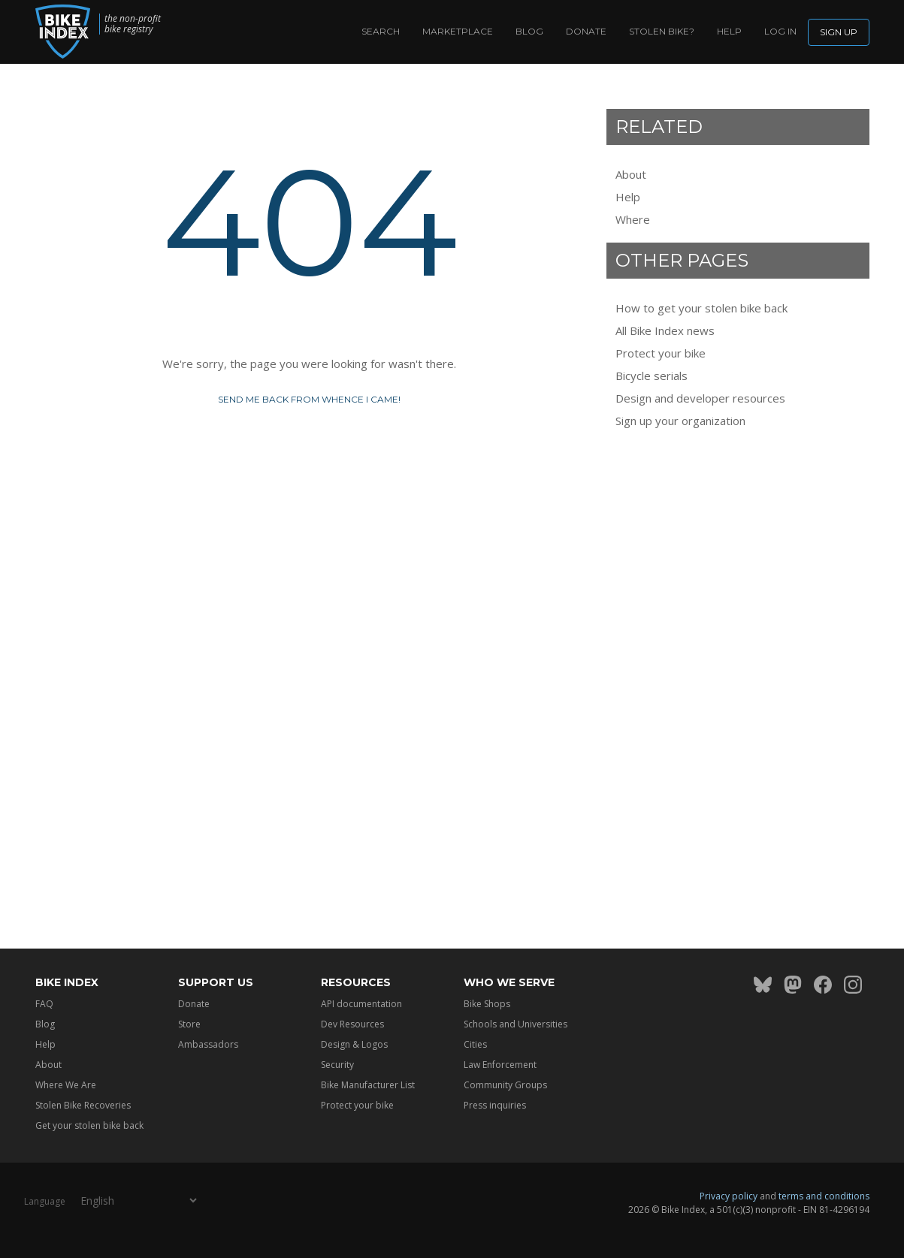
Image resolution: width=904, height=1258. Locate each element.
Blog (529, 31)
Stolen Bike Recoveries (83, 1105)
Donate (586, 31)
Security (337, 1064)
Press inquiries (495, 1105)
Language (44, 1201)
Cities (475, 1044)
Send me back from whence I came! (309, 399)
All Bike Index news (665, 330)
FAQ (44, 1003)
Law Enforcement (500, 1064)
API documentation (361, 1003)
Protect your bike (660, 353)
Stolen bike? (661, 31)
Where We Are (65, 1085)
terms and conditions (824, 1196)
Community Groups (505, 1085)
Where (632, 219)
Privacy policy (728, 1196)
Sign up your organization (680, 420)
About (630, 174)
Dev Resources (352, 1024)
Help (729, 31)
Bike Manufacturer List (368, 1085)
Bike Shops (487, 1003)
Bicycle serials (651, 375)
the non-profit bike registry (132, 24)
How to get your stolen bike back (701, 307)
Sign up (838, 32)
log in (780, 31)
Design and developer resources (700, 398)
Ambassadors (208, 1044)
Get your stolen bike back (89, 1125)
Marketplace (457, 31)
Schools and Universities (515, 1024)
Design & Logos (354, 1044)
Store (189, 1024)
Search (380, 31)
